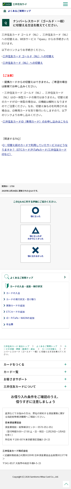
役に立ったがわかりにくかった (35, 237)
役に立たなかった (35, 256)
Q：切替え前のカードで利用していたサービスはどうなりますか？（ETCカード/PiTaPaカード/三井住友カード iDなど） (35, 149)
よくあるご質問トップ (19, 10)
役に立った (36, 216)
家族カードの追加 (15, 305)
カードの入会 (13, 293)
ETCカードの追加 (15, 311)
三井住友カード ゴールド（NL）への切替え (28, 56)
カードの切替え (49, 348)
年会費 (9, 324)
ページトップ (66, 484)
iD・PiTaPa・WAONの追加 (20, 318)
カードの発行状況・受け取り (21, 299)
